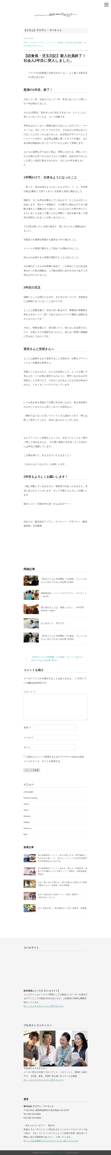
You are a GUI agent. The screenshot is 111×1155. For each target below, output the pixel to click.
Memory (27, 816)
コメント (30, 691)
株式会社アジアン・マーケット (54, 1152)
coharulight (28, 792)
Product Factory (31, 798)
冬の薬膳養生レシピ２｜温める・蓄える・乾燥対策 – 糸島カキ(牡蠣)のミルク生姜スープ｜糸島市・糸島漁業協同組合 (62, 871)
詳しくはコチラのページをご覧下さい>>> (44, 1006)
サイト (27, 747)
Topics (26, 804)
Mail (25, 834)
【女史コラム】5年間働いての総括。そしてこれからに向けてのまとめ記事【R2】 (57, 658)
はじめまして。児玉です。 (53, 623)
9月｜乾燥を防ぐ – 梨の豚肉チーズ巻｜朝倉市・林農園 (62, 908)
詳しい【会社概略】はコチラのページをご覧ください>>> (51, 1141)
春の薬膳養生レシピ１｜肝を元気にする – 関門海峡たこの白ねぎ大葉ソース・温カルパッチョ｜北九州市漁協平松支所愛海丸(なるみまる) (62, 858)
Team (26, 810)
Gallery (27, 822)
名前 (27, 727)
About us (27, 828)
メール (28, 737)
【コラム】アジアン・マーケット (43, 30)
